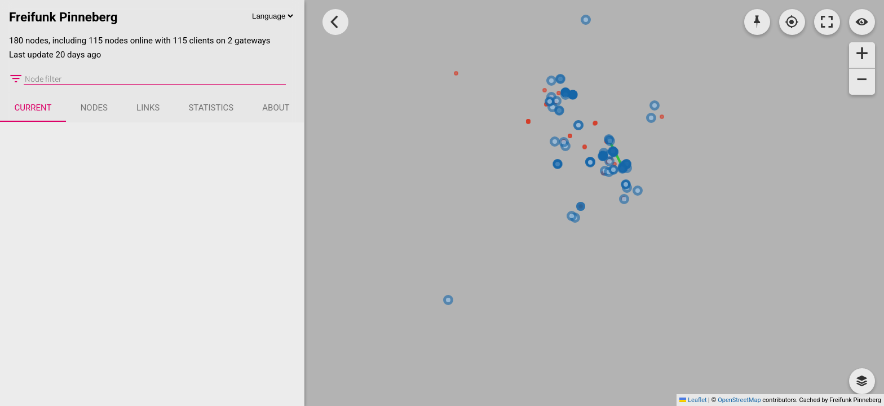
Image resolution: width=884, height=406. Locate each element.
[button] (862, 55)
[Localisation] (792, 22)
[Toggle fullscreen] (827, 22)
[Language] (272, 16)
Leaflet (692, 400)
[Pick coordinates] (757, 22)
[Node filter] (155, 79)
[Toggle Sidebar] (335, 22)
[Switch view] (862, 22)
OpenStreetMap (739, 400)
